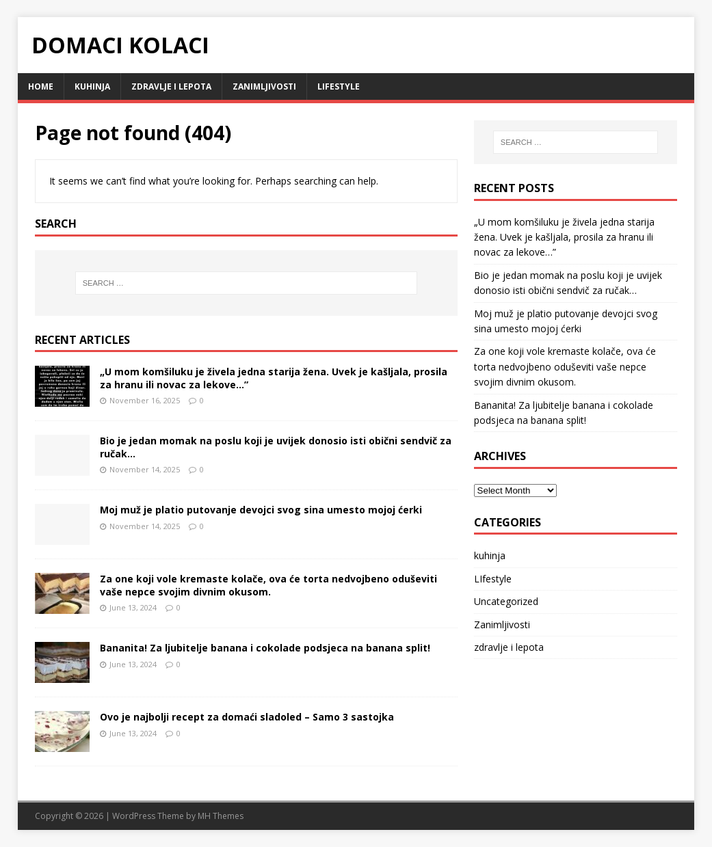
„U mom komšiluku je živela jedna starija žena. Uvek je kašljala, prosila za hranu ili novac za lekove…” (273, 377)
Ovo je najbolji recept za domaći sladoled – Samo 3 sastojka (247, 716)
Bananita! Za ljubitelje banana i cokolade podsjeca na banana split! (265, 647)
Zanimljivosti (264, 86)
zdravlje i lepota (171, 86)
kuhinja (92, 86)
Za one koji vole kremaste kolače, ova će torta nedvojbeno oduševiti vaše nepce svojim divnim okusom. (268, 584)
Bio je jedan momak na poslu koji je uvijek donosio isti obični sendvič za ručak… (275, 446)
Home (40, 86)
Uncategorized (506, 601)
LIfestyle (338, 86)
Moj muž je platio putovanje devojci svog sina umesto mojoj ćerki (261, 509)
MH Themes (220, 816)
